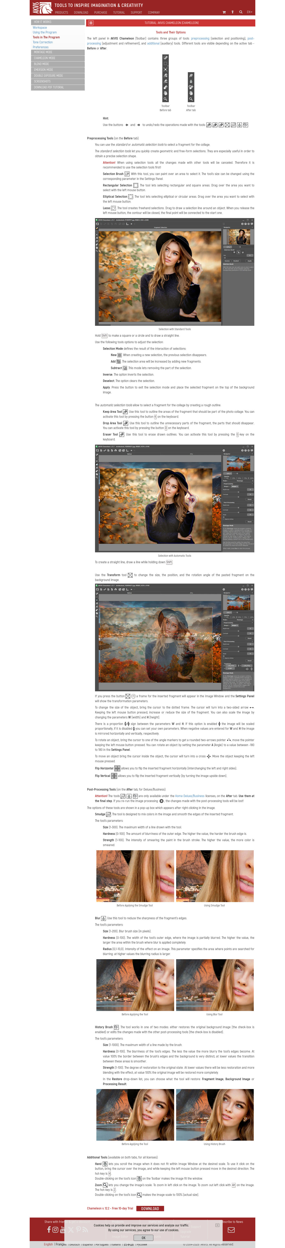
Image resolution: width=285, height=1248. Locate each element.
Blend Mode (41, 64)
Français (61, 1244)
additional (153, 43)
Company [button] (154, 13)
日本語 (129, 1244)
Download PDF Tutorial (49, 87)
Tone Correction (43, 42)
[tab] (58, 22)
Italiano (116, 1244)
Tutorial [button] (119, 13)
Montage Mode (43, 52)
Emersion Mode (43, 70)
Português (102, 1244)
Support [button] (136, 13)
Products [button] (61, 13)
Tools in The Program (46, 37)
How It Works (42, 22)
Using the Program (45, 32)
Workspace (40, 28)
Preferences (40, 47)
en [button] (249, 12)
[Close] (217, 1225)
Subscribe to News (231, 1226)
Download (81, 13)
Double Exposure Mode (48, 76)
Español (88, 1244)
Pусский (142, 1244)
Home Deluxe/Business (189, 796)
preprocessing (200, 38)
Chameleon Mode (44, 58)
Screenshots (42, 81)
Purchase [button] (100, 13)
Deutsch (74, 1244)
